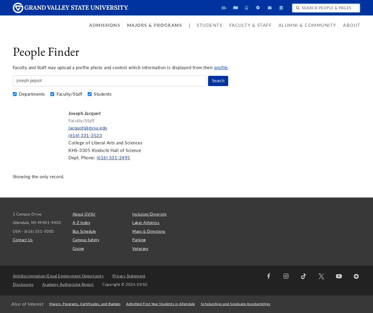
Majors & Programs (154, 25)
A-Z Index (81, 222)
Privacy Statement (129, 276)
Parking (139, 239)
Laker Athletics (146, 222)
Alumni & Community (307, 25)
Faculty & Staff (250, 25)
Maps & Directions (149, 231)
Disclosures (23, 284)
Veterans (140, 248)
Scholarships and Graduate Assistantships (235, 304)
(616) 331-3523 (85, 135)
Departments (30, 94)
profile (221, 67)
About (351, 25)
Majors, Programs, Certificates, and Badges (84, 304)
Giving (78, 248)
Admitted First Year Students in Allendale (160, 304)
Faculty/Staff (67, 94)
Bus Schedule (84, 231)
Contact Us (23, 239)
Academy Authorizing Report (68, 284)
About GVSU (84, 214)
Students (209, 25)
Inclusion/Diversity (149, 214)
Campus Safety (86, 239)
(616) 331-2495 (113, 157)
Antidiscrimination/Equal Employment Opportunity (58, 276)
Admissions (104, 25)
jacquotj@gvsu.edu (87, 127)
